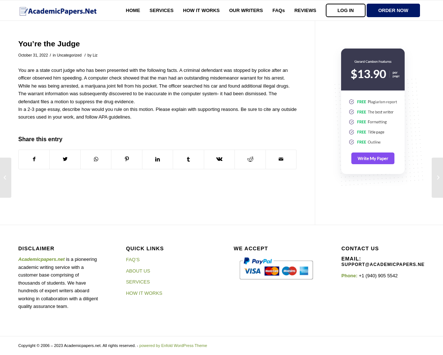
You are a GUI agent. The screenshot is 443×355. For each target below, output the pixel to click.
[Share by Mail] (281, 159)
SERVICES (138, 282)
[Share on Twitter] (65, 159)
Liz (95, 55)
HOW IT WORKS (144, 293)
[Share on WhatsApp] (96, 159)
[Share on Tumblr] (188, 159)
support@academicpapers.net (384, 264)
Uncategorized (69, 55)
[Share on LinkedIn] (157, 159)
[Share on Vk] (219, 159)
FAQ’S (133, 259)
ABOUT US (138, 271)
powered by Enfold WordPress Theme (173, 345)
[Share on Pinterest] (126, 159)
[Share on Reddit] (250, 159)
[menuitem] (133, 10)
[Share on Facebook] (34, 159)
